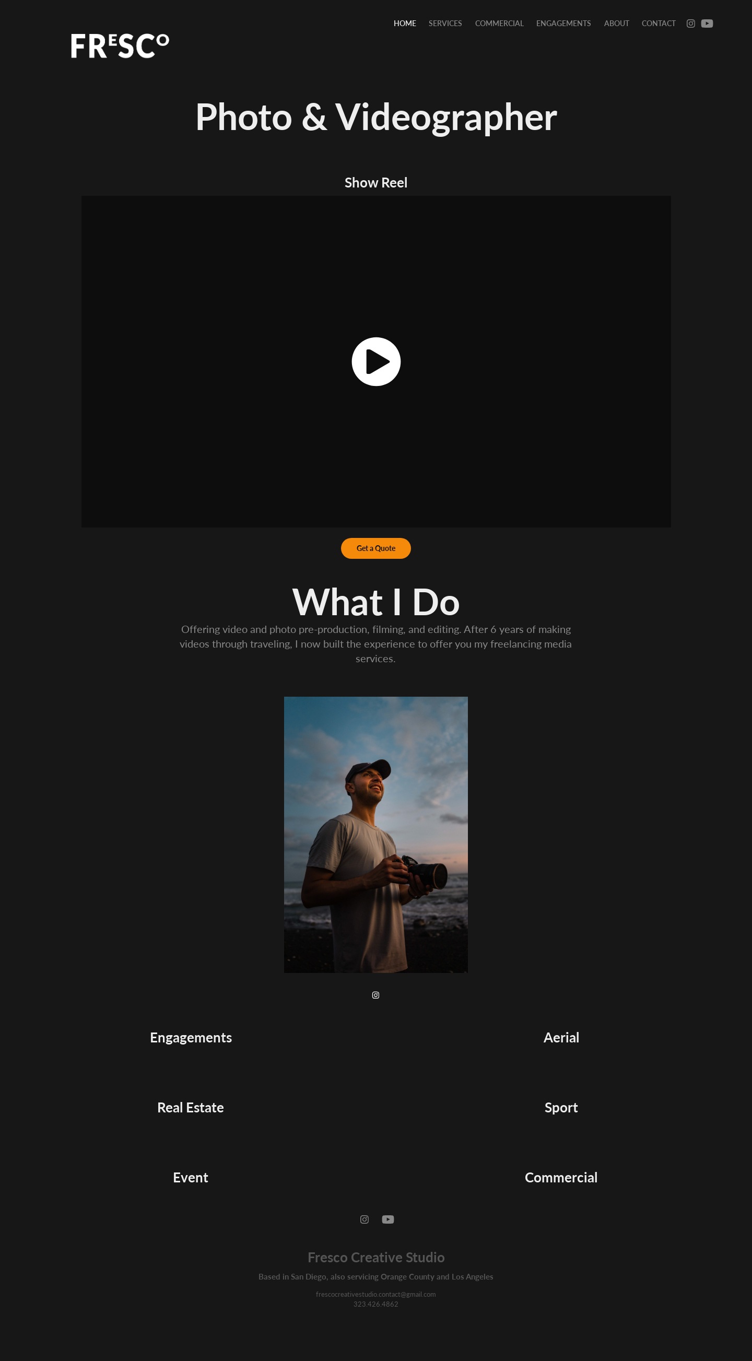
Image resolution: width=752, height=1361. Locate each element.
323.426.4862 (376, 1303)
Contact (659, 23)
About (616, 23)
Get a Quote (376, 548)
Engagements (563, 23)
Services (445, 23)
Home (405, 23)
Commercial (499, 23)
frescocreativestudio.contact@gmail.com (376, 1293)
